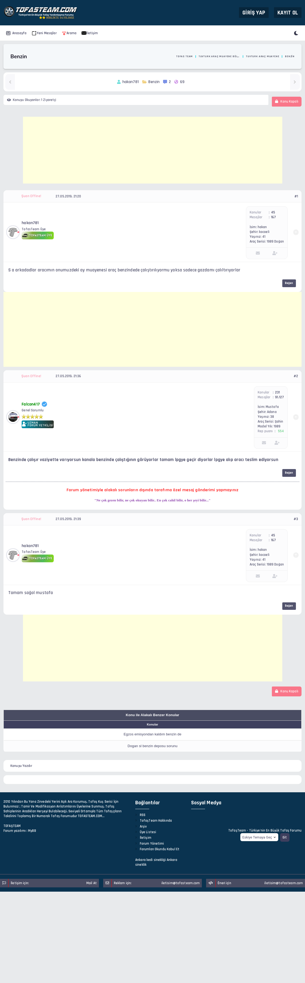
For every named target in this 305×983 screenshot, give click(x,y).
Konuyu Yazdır (21, 766)
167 (273, 217)
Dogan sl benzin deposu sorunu (152, 746)
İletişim (90, 33)
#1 (296, 196)
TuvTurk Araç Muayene (262, 56)
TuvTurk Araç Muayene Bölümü (219, 56)
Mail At (91, 883)
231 (277, 392)
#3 (296, 519)
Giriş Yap (253, 12)
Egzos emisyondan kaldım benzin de (152, 734)
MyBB (32, 831)
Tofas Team (184, 56)
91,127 (279, 397)
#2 (296, 376)
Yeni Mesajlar (44, 33)
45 (273, 212)
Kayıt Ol (287, 12)
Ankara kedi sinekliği (150, 860)
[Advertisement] (152, 150)
